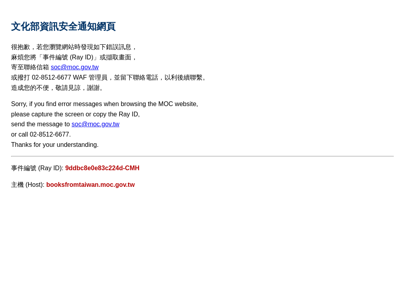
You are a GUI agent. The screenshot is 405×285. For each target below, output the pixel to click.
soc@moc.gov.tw (74, 67)
